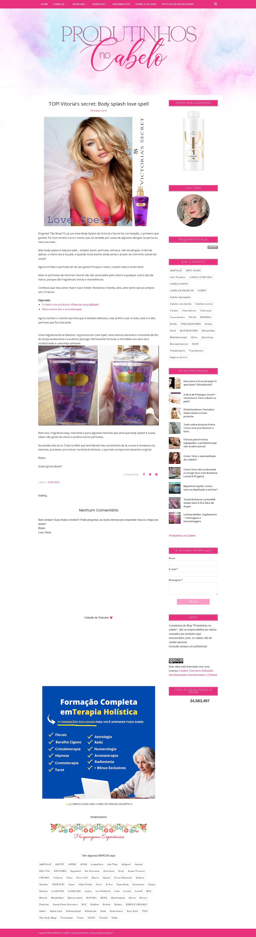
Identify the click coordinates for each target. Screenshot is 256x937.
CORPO (202, 290)
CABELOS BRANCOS (182, 290)
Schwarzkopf (73, 911)
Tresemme (67, 917)
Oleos (194, 337)
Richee (118, 904)
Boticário (109, 871)
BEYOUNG (60, 871)
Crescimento (177, 317)
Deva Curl (82, 877)
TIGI (145, 911)
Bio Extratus (92, 871)
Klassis (43, 891)
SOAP (195, 344)
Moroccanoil (75, 897)
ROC (84, 904)
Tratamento (196, 350)
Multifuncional (178, 337)
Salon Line (56, 911)
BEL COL (44, 871)
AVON (83, 864)
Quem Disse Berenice (65, 904)
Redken (95, 904)
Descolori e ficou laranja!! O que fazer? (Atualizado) (200, 383)
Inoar (71, 884)
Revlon (107, 904)
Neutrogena (118, 897)
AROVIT (59, 864)
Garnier (43, 884)
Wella (115, 917)
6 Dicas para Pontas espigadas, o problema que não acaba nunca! (200, 443)
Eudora (140, 877)
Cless (69, 877)
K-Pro (109, 884)
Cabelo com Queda (180, 304)
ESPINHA (205, 317)
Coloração (206, 310)
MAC (149, 891)
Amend (139, 864)
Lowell (138, 891)
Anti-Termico (178, 277)
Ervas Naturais (123, 877)
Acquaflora (97, 864)
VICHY (91, 917)
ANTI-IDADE (193, 270)
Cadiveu (58, 877)
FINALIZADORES (191, 324)
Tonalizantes (177, 350)
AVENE (72, 864)
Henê (173, 330)
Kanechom (123, 884)
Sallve (42, 911)
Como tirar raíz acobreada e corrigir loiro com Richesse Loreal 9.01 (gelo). (200, 473)
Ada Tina (112, 864)
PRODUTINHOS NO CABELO (58, 933)
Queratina (207, 337)
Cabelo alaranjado (180, 297)
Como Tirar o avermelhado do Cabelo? (200, 458)
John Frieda (85, 884)
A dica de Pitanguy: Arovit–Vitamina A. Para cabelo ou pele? (200, 398)
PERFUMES (54, 482)
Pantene (44, 904)
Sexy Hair (132, 911)
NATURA (91, 897)
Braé (121, 871)
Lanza (88, 891)
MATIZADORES (189, 330)
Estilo (173, 324)
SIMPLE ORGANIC (136, 904)
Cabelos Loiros (204, 304)
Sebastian (90, 911)
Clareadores (189, 310)
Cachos (174, 310)
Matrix (43, 897)
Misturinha (208, 330)
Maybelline (57, 897)
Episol (106, 877)
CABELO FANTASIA (201, 277)
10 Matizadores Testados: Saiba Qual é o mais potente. (199, 413)
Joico (99, 884)
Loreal (127, 891)
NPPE (103, 897)
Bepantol (75, 871)
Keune (151, 884)
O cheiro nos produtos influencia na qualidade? (70, 304)
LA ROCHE (58, 891)
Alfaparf (126, 864)
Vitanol (103, 917)
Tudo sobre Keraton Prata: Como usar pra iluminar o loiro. (200, 428)
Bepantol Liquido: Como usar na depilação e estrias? (201, 488)
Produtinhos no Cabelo (182, 535)
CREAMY (44, 877)
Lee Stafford (103, 891)
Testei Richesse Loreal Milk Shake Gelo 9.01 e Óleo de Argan (199, 503)
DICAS (192, 317)
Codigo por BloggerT (104, 933)
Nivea (132, 897)
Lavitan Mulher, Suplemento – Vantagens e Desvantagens (200, 518)
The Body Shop (48, 917)
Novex (143, 897)
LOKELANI (74, 891)
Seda (103, 911)
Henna (208, 324)
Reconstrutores (179, 344)
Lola (117, 891)
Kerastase (138, 884)
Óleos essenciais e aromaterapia (61, 309)
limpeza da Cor (178, 357)
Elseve (95, 877)
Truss (80, 917)
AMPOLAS (45, 864)
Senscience (116, 911)
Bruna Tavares (136, 871)
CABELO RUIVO (179, 284)
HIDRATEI (58, 884)
